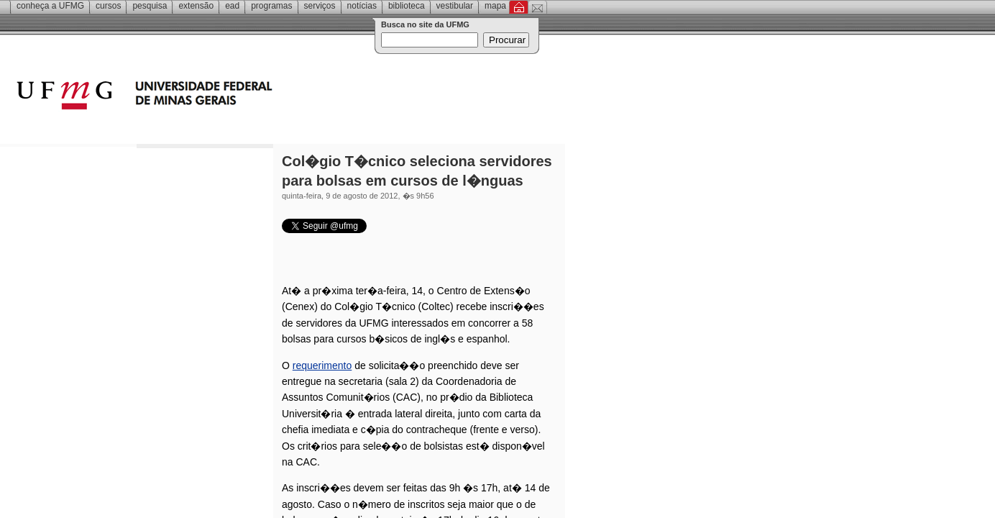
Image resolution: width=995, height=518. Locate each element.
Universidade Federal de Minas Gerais (226, 97)
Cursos (108, 6)
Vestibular (454, 6)
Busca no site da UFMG (425, 24)
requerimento (322, 365)
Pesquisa (149, 6)
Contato (537, 7)
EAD (232, 6)
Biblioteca (406, 6)
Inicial (518, 7)
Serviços (320, 6)
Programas (271, 6)
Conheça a (50, 6)
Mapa (495, 6)
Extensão (196, 6)
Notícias (362, 6)
